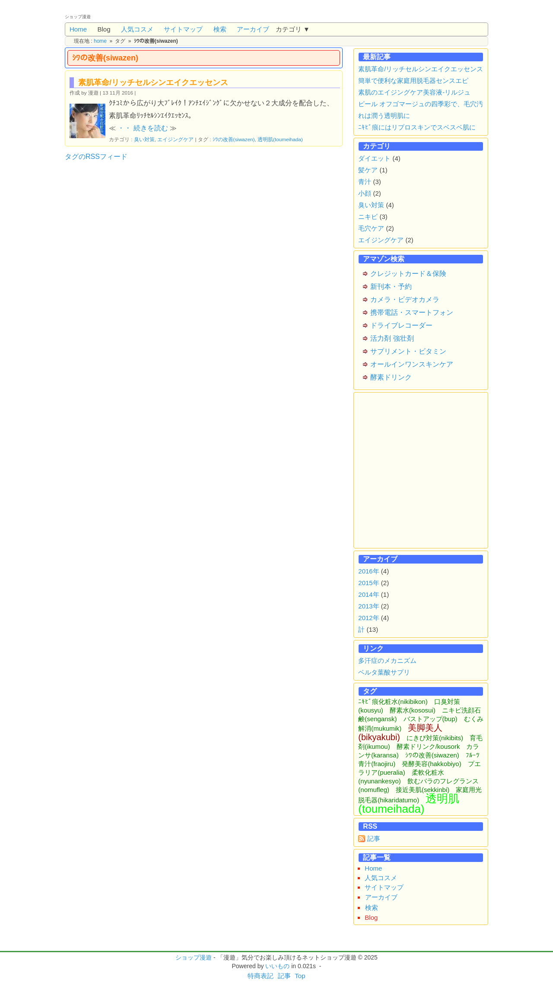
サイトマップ (183, 29)
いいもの (277, 966)
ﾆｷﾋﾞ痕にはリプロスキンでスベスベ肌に (417, 127)
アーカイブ (253, 29)
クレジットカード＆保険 (408, 273)
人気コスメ (137, 29)
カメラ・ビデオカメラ (404, 299)
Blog (103, 29)
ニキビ (368, 216)
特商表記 (260, 975)
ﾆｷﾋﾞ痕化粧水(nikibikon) (392, 701)
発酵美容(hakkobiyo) (431, 763)
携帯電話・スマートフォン (411, 312)
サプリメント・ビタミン (408, 351)
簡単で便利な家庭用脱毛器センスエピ (413, 80)
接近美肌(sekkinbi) (422, 789)
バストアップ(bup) (431, 718)
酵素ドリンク (391, 377)
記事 (373, 838)
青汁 (364, 181)
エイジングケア (175, 139)
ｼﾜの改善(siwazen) (234, 139)
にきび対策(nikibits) (435, 737)
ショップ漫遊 (193, 957)
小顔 (364, 193)
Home (78, 29)
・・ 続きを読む (143, 128)
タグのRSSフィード (96, 156)
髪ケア (368, 170)
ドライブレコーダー (401, 325)
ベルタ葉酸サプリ (384, 672)
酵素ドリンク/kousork (428, 746)
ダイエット (374, 158)
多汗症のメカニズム (387, 660)
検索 (219, 29)
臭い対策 (144, 139)
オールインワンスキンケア (411, 364)
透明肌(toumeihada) (280, 139)
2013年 (368, 606)
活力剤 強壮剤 (391, 338)
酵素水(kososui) (412, 710)
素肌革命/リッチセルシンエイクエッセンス (153, 82)
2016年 (368, 571)
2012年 (368, 617)
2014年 (368, 594)
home (100, 41)
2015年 (368, 582)
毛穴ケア (371, 228)
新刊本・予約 (391, 286)
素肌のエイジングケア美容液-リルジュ (414, 92)
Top (300, 975)
